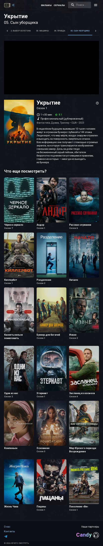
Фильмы (46, 5)
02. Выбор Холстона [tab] (20, 31)
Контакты (9, 531)
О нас (7, 526)
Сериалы (59, 5)
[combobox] (79, 5)
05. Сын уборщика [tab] (80, 31)
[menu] (95, 5)
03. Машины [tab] (42, 31)
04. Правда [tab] (59, 31)
